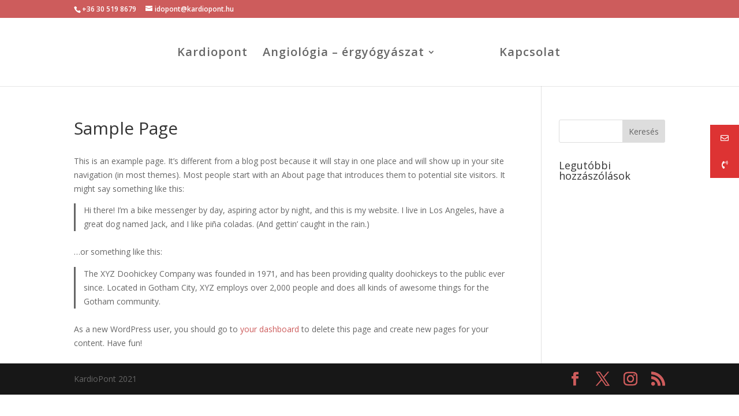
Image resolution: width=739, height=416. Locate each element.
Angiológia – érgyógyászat (343, 54)
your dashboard (269, 329)
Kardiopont (212, 54)
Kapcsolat (530, 54)
